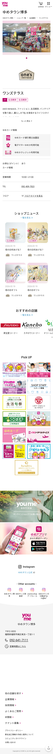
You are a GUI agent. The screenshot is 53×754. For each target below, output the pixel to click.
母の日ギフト (11, 290)
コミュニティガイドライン (15, 738)
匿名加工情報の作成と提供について (19, 734)
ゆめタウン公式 (25, 572)
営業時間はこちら (18, 646)
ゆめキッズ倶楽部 (20, 595)
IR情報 (8, 717)
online (41, 4)
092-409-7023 (27, 186)
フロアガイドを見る (33, 196)
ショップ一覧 (21, 18)
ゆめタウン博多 (8, 18)
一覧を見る (25, 218)
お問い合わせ (10, 742)
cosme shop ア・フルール (32, 595)
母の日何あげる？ (13, 250)
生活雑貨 (32, 18)
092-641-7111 (19, 640)
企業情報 (9, 699)
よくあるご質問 (13, 711)
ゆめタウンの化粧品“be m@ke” (43, 596)
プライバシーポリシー (14, 730)
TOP (48, 748)
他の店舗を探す (13, 693)
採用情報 (9, 705)
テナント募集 (12, 723)
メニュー (48, 4)
